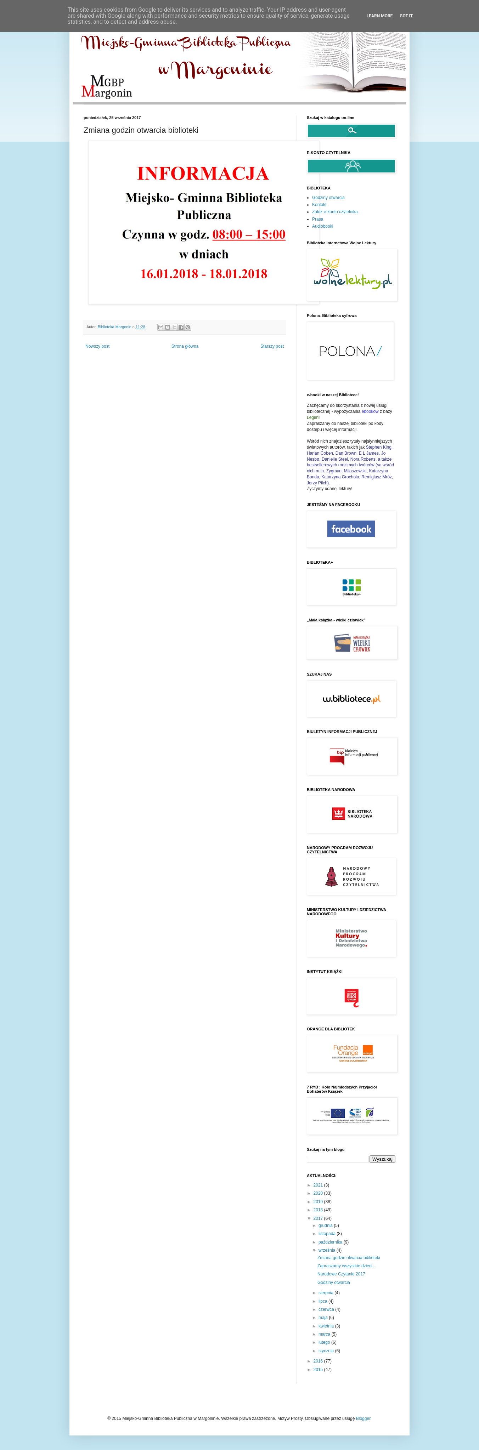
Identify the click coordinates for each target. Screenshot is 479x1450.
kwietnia (327, 1326)
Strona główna (185, 346)
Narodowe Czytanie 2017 (341, 1274)
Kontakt (319, 204)
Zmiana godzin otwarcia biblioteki (348, 1257)
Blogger (363, 1418)
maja (324, 1317)
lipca (323, 1301)
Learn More (380, 15)
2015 (319, 1369)
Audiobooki (322, 226)
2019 (319, 1201)
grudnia (326, 1225)
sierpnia (326, 1292)
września (328, 1250)
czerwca (327, 1309)
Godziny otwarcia (328, 197)
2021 (319, 1185)
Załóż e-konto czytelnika (335, 211)
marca (325, 1334)
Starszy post (272, 346)
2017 (319, 1218)
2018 (319, 1209)
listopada (328, 1233)
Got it (406, 15)
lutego (325, 1342)
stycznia (327, 1350)
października (331, 1242)
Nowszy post (97, 346)
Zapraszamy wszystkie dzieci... (346, 1265)
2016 (319, 1361)
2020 (319, 1193)
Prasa (317, 219)
